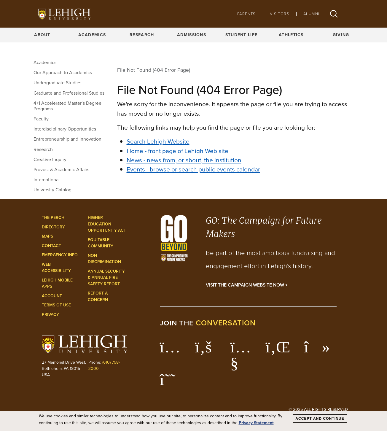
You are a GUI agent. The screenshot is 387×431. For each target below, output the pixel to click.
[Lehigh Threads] (171, 383)
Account (52, 296)
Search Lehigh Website (158, 141)
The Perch (53, 217)
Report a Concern (98, 296)
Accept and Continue (319, 418)
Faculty (41, 119)
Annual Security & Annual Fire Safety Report (106, 277)
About (42, 35)
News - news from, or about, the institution (184, 160)
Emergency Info (60, 255)
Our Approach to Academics (63, 72)
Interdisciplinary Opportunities (65, 129)
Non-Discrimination (104, 258)
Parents (246, 14)
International (47, 179)
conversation (226, 322)
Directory (53, 227)
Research (142, 35)
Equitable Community (100, 243)
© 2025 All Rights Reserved (318, 409)
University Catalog (52, 190)
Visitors (279, 14)
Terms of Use (56, 305)
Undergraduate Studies (57, 82)
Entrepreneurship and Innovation (67, 139)
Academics (92, 35)
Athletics (291, 35)
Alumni (311, 14)
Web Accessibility (56, 267)
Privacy (50, 314)
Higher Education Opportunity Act (107, 223)
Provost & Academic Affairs (61, 169)
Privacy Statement (256, 423)
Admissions (191, 35)
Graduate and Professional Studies (69, 93)
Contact (51, 246)
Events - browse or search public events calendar (193, 169)
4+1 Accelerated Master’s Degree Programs (67, 106)
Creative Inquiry (50, 159)
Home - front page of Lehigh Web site (177, 150)
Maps (47, 236)
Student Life (241, 35)
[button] (334, 14)
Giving (341, 35)
